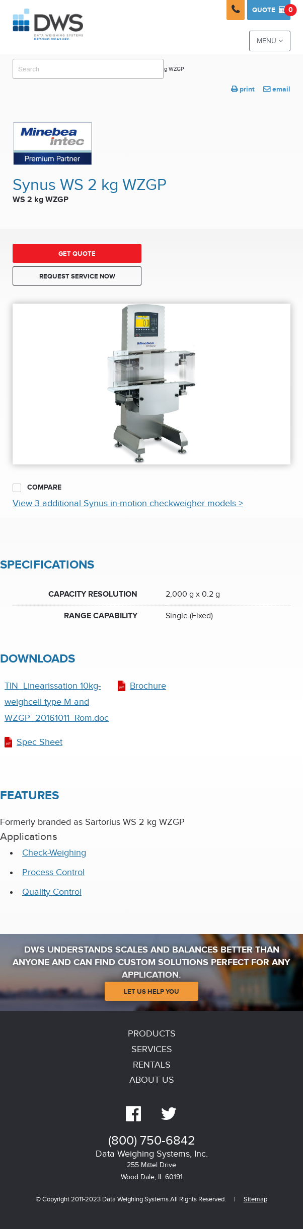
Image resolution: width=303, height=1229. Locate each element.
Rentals (152, 1065)
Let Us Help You (151, 992)
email (276, 89)
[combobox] (88, 69)
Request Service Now (77, 276)
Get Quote (77, 254)
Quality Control (52, 892)
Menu (270, 41)
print (243, 89)
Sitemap (255, 1199)
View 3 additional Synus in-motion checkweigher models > (128, 503)
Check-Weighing (54, 852)
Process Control (53, 872)
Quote (271, 10)
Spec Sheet (39, 742)
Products (152, 1033)
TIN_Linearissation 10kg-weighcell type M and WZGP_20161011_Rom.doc (57, 702)
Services (151, 1049)
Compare (37, 487)
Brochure (148, 686)
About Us (151, 1080)
